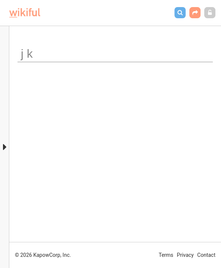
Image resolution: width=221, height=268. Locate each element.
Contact (206, 255)
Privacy (185, 255)
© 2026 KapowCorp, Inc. (43, 255)
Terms (166, 255)
